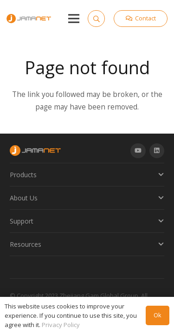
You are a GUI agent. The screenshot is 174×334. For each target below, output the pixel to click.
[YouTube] (138, 151)
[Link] (28, 18)
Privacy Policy (61, 325)
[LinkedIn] (157, 151)
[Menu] (73, 18)
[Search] (96, 18)
